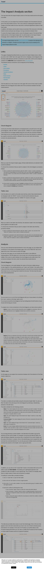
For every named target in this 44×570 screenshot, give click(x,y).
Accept (29, 567)
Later (14, 567)
